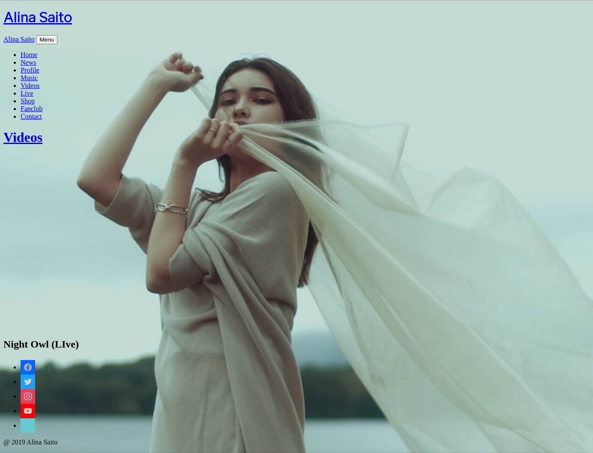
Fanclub (32, 108)
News (28, 62)
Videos (30, 85)
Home (29, 54)
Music (29, 77)
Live (27, 93)
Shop (28, 101)
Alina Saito (37, 17)
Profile (30, 70)
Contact (31, 116)
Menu (46, 39)
